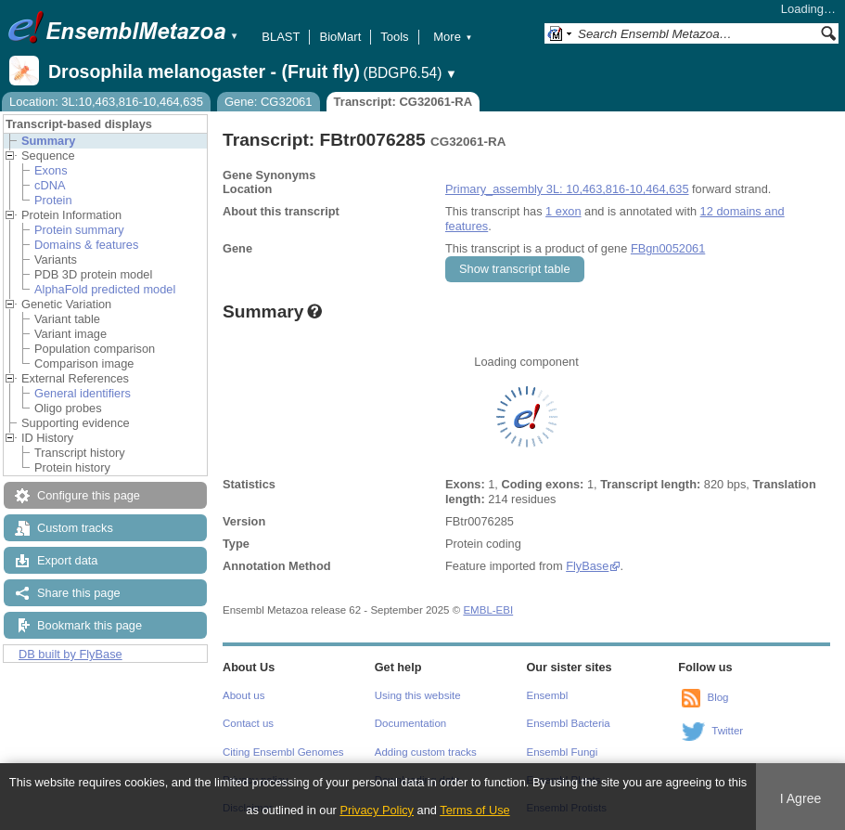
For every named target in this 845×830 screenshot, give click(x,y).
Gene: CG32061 (268, 102)
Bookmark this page (89, 625)
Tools (394, 37)
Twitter (727, 730)
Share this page (79, 593)
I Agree (801, 798)
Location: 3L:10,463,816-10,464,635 (106, 102)
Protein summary (79, 230)
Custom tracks (75, 528)
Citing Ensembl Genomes (283, 752)
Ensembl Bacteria (568, 723)
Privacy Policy (376, 810)
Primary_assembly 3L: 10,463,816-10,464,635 (567, 189)
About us (243, 695)
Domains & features (86, 245)
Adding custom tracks (426, 752)
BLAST (281, 37)
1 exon (563, 211)
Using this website (418, 695)
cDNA (49, 185)
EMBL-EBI (488, 610)
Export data (67, 560)
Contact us (248, 723)
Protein (53, 200)
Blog (717, 697)
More (452, 37)
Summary (48, 141)
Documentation (410, 723)
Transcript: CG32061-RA (403, 102)
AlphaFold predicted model (104, 289)
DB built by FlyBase (70, 654)
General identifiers (82, 393)
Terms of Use (474, 810)
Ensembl (548, 695)
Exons (51, 170)
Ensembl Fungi (562, 752)
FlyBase (587, 566)
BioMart (340, 37)
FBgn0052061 (668, 248)
